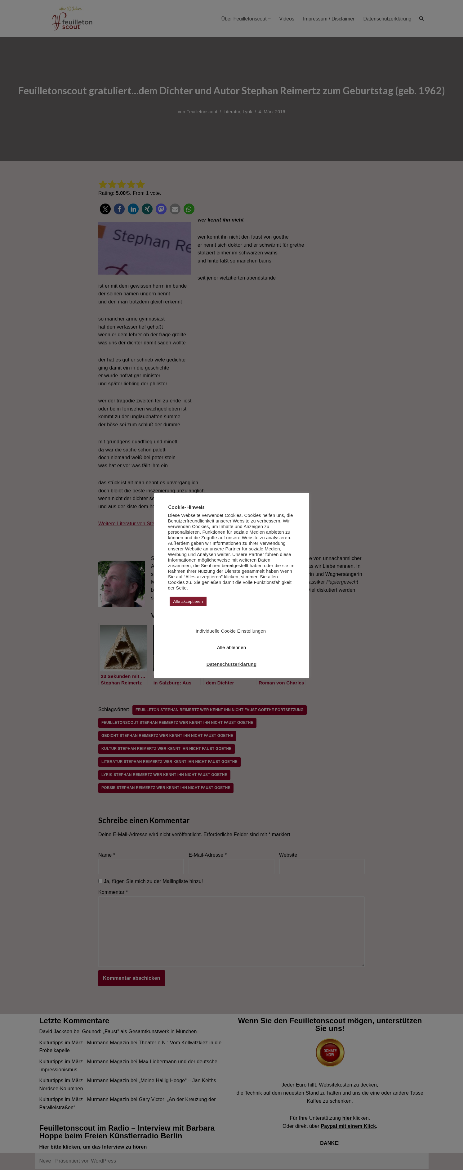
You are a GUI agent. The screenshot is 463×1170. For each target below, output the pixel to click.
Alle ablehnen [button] (231, 647)
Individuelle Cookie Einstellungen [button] (231, 631)
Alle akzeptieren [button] (188, 601)
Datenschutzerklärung (232, 664)
